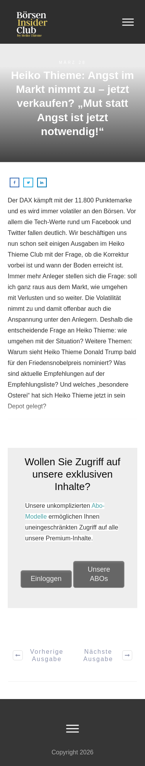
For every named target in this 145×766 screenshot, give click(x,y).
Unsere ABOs (99, 574)
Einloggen (46, 579)
